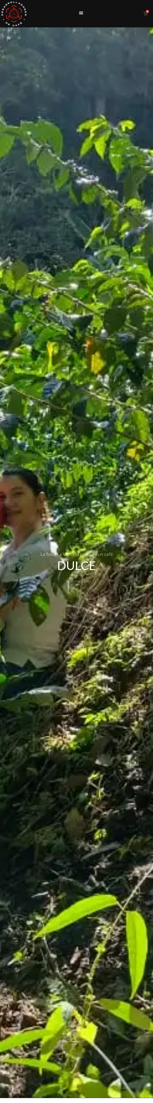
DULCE (76, 546)
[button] (81, 13)
